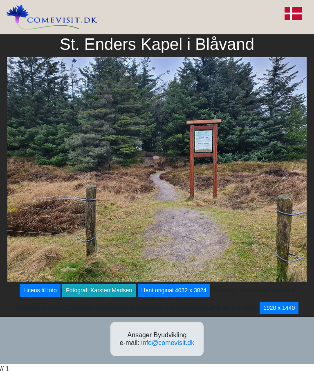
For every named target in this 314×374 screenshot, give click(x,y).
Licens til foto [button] (40, 290)
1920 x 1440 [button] (279, 308)
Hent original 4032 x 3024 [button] (174, 290)
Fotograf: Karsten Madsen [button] (99, 290)
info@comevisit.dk (167, 342)
